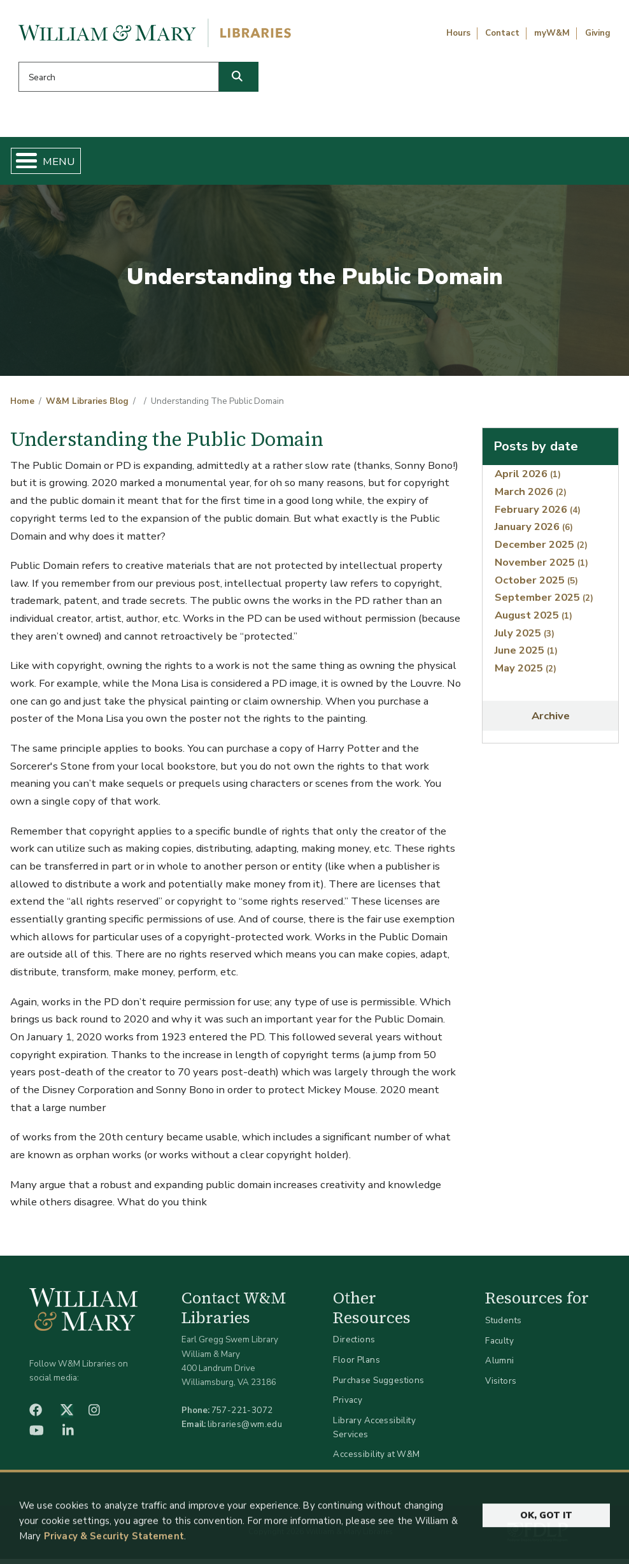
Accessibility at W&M (376, 1459)
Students (503, 1325)
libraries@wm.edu (245, 1429)
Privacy (347, 1405)
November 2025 (541, 567)
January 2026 (534, 531)
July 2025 (525, 637)
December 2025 (541, 549)
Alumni (499, 1366)
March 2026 (531, 496)
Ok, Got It (546, 1543)
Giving (598, 33)
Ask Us (576, 163)
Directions (354, 1344)
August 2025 (533, 620)
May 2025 (525, 673)
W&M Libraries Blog (87, 406)
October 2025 (536, 584)
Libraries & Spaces (354, 163)
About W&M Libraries (471, 163)
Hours (458, 33)
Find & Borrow (130, 163)
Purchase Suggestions (378, 1385)
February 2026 (538, 514)
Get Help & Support (236, 163)
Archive (551, 721)
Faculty (499, 1346)
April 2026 (528, 478)
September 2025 (544, 602)
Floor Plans (356, 1365)
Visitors (500, 1386)
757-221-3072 (242, 1415)
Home (55, 163)
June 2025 (526, 655)
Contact (502, 33)
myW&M (552, 33)
